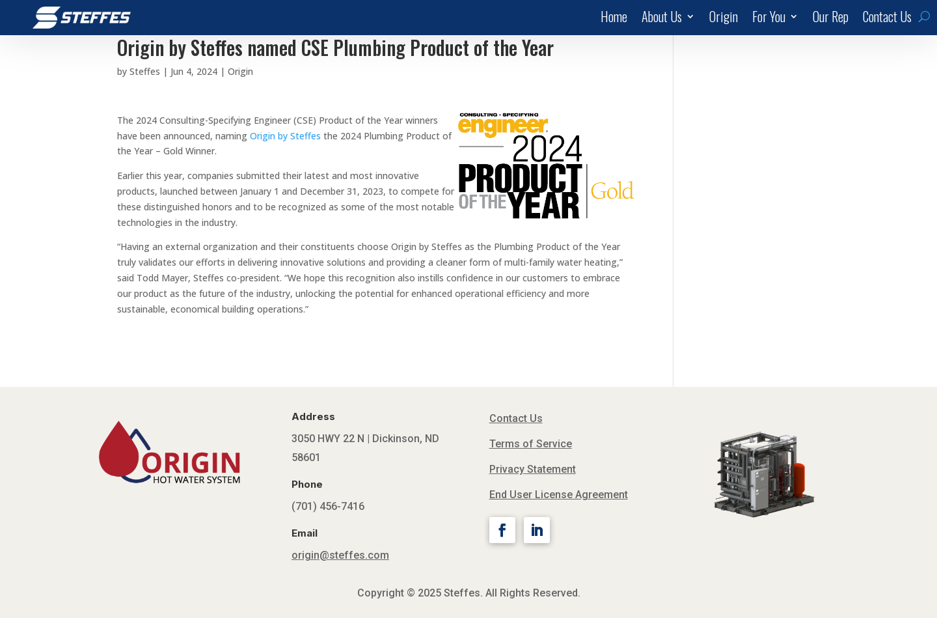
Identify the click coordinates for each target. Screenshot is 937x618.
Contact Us (887, 19)
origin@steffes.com (340, 555)
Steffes (144, 71)
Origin (723, 19)
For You (768, 19)
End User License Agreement (558, 494)
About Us (662, 19)
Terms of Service (530, 444)
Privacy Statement (532, 469)
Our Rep (831, 19)
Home (614, 19)
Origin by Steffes (285, 136)
